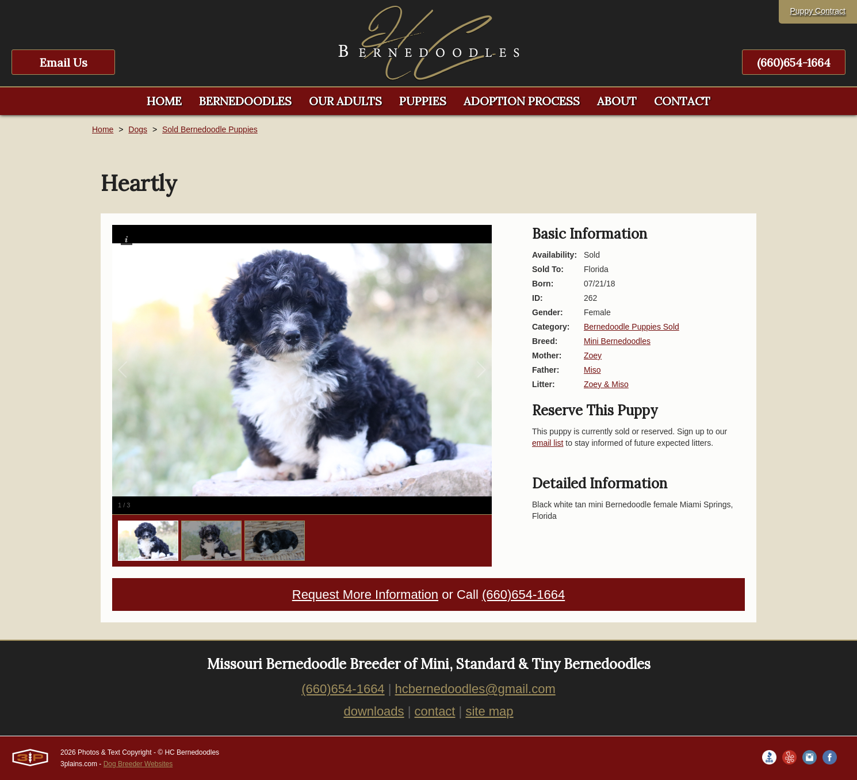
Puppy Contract (818, 11)
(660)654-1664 (794, 62)
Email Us (63, 62)
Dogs (137, 129)
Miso (592, 369)
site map (489, 711)
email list (547, 443)
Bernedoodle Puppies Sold (631, 326)
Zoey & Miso (606, 384)
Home (102, 129)
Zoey (593, 355)
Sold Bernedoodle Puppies (210, 129)
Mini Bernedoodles (617, 341)
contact (435, 711)
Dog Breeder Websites (138, 764)
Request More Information (365, 594)
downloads (373, 711)
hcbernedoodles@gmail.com (475, 689)
